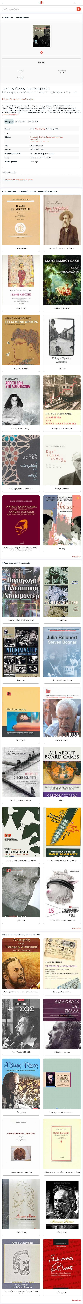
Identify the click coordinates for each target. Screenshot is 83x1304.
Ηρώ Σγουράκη (27, 99)
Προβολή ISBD (33, 122)
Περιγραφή (9, 122)
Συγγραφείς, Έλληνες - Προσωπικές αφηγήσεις (46, 137)
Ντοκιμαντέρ (34, 139)
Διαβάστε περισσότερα (10, 115)
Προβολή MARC (20, 122)
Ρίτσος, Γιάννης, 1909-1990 (39, 141)
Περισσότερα (76, 556)
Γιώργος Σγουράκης (11, 99)
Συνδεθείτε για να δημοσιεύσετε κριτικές (18, 180)
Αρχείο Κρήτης (40, 129)
